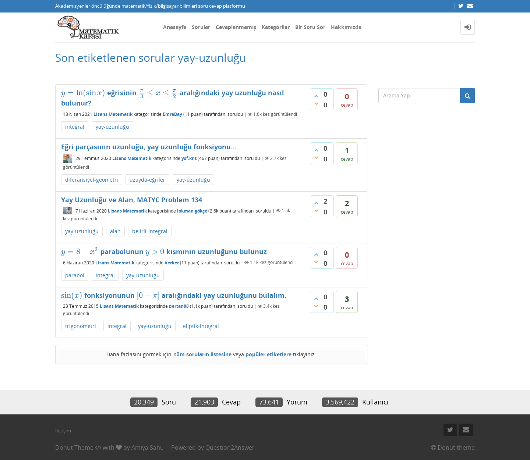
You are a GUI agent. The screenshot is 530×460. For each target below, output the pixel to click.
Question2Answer (230, 447)
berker (172, 262)
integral (74, 126)
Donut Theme (74, 447)
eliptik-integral (201, 325)
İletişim (63, 430)
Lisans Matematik (112, 114)
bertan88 (179, 306)
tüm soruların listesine (203, 354)
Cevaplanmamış (236, 27)
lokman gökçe (192, 210)
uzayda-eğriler (147, 179)
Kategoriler (276, 27)
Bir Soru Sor (310, 27)
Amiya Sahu (147, 447)
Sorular (201, 27)
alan (115, 231)
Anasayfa (174, 27)
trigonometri (80, 325)
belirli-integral (149, 231)
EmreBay (172, 114)
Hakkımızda (346, 27)
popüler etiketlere (268, 354)
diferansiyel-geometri (91, 179)
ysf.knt (189, 158)
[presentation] (83, 92)
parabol (74, 275)
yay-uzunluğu (112, 126)
